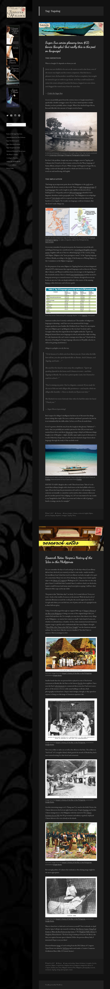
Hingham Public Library (87, 932)
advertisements (60, 686)
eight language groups (86, 187)
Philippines (79, 967)
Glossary (58, 513)
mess (56, 967)
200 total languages (75, 192)
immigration (83, 965)
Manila (53, 967)
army (66, 963)
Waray (74, 515)
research (92, 967)
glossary (47, 515)
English (86, 513)
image (59, 945)
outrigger (64, 515)
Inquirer (84, 315)
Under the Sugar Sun (55, 93)
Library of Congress (59, 580)
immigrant (77, 965)
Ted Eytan (65, 948)
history (72, 965)
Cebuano (75, 513)
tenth (87, 184)
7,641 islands (56, 198)
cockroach (81, 513)
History (60, 963)
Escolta (80, 683)
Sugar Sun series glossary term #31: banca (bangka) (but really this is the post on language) (70, 47)
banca (65, 513)
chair (69, 258)
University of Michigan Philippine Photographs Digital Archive (69, 155)
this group (69, 432)
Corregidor (89, 963)
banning (85, 810)
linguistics (58, 515)
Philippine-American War (68, 967)
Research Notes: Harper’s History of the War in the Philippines (68, 560)
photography (86, 967)
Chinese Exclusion (80, 963)
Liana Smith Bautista (77, 275)
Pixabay (47, 479)
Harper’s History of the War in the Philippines (77, 673)
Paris (60, 967)
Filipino (91, 513)
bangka (70, 513)
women (71, 970)
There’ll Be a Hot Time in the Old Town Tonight (62, 627)
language (52, 515)
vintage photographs (62, 970)
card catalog (71, 963)
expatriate (48, 965)
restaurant (48, 970)
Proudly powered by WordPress (53, 985)
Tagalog (69, 515)
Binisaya (47, 283)
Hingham (66, 965)
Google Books (57, 675)
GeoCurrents (49, 242)
